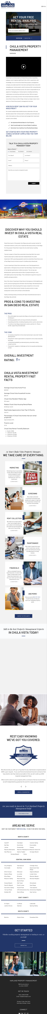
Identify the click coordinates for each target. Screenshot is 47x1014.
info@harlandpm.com (25, 996)
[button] (21, 787)
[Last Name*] (31, 155)
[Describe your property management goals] (23, 174)
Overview (19, 38)
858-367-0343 (36, 597)
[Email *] (15, 160)
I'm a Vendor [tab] (29, 151)
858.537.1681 (24, 24)
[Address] (23, 165)
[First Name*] (15, 155)
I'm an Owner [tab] (12, 151)
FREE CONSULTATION (23, 813)
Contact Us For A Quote (23, 616)
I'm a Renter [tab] (21, 151)
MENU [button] (44, 6)
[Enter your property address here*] (18, 30)
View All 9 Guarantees (23, 792)
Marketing (27, 38)
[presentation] (17, 184)
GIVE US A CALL (21, 829)
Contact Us (23, 945)
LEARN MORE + (14, 481)
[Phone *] (31, 160)
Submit (34, 30)
